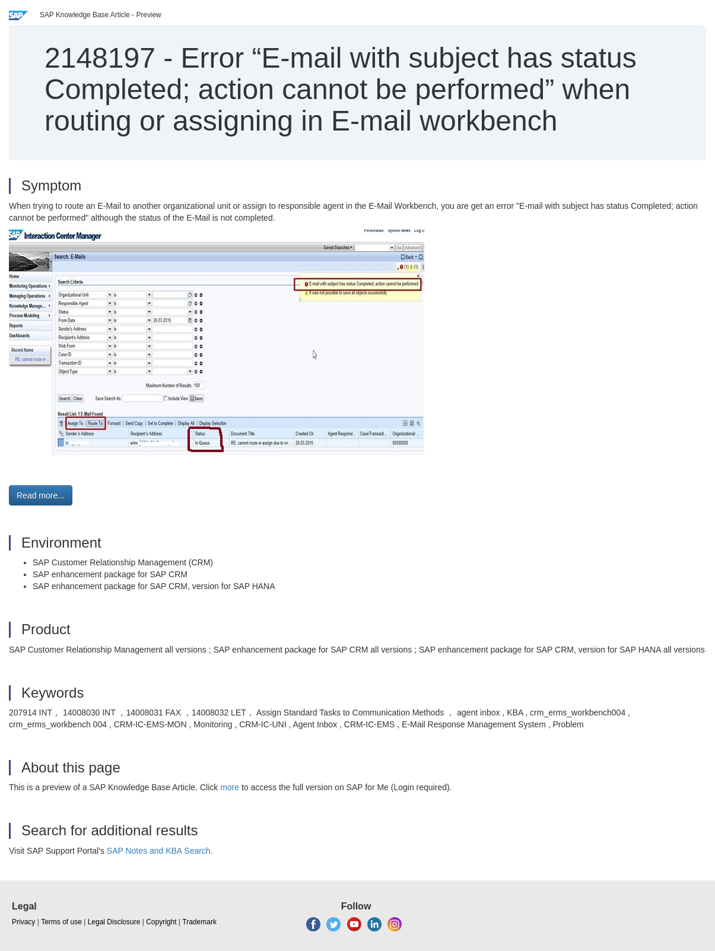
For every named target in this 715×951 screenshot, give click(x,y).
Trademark (199, 922)
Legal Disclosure (114, 922)
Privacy (23, 922)
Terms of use (61, 922)
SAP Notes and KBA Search (159, 850)
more (229, 787)
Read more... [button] (41, 495)
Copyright (161, 922)
